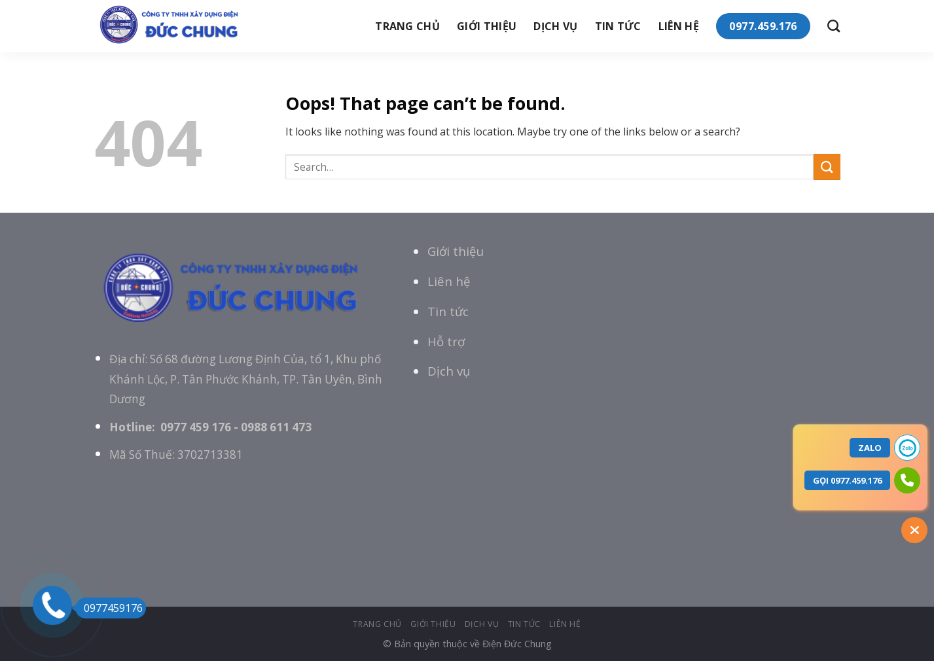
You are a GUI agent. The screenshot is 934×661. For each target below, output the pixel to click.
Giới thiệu (455, 251)
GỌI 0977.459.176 (847, 480)
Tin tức (448, 311)
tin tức (618, 26)
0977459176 (109, 608)
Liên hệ (678, 26)
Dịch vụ (555, 26)
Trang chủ (407, 26)
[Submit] (827, 166)
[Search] (833, 26)
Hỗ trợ (446, 341)
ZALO (870, 448)
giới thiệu (486, 26)
